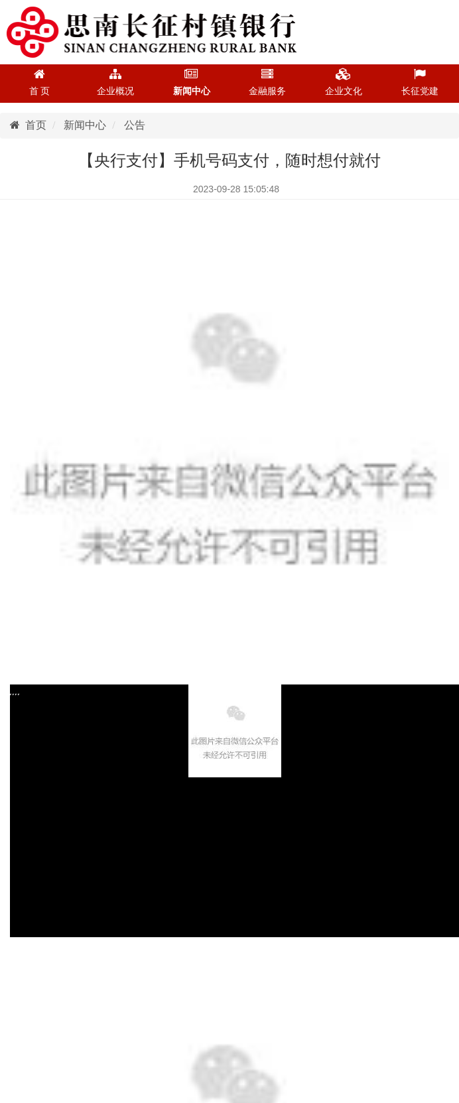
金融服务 (267, 82)
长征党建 (419, 82)
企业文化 (343, 82)
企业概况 (115, 82)
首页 (28, 125)
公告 (134, 125)
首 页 (39, 82)
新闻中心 (191, 82)
